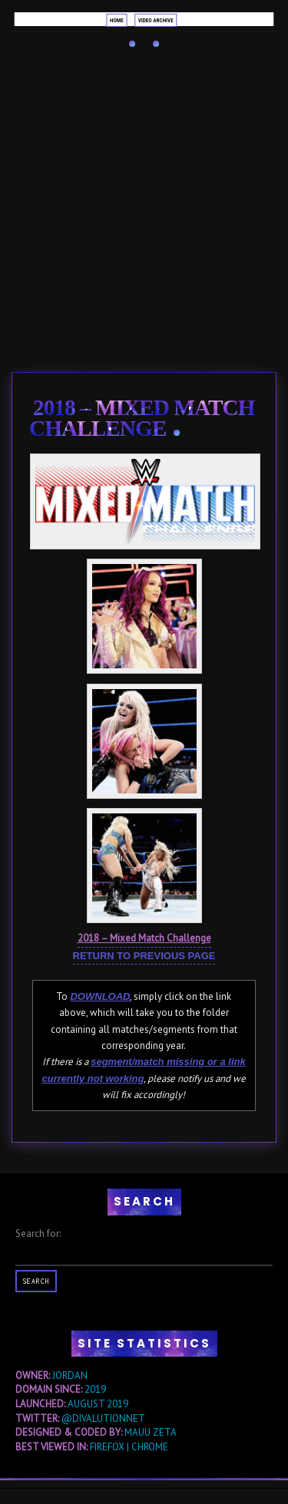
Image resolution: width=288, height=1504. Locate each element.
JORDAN (70, 1375)
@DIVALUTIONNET (103, 1418)
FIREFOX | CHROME (129, 1446)
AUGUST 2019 (98, 1403)
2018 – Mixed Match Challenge (142, 417)
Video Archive (156, 20)
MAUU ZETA (150, 1432)
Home (117, 20)
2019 (95, 1389)
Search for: (38, 1233)
